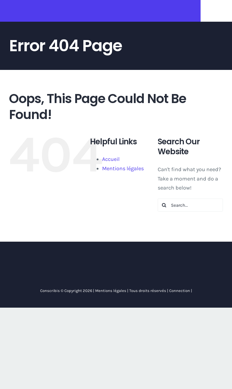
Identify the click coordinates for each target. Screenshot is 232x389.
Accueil (111, 159)
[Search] (164, 205)
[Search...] (190, 205)
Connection (179, 290)
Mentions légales (123, 168)
